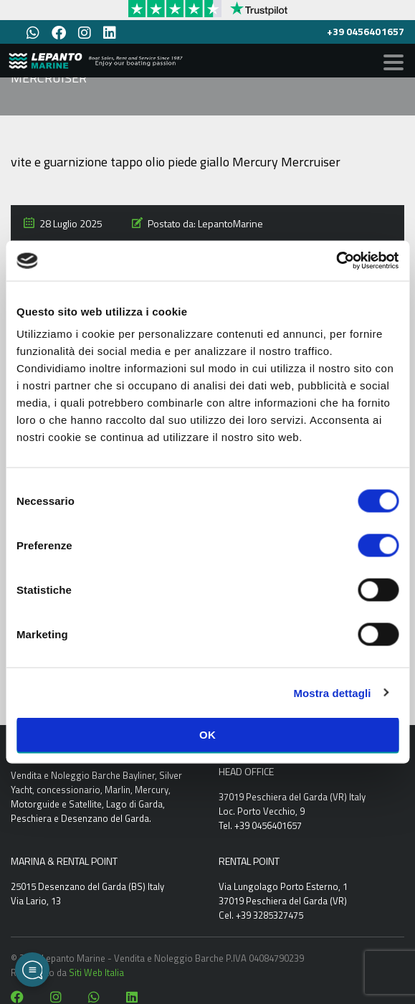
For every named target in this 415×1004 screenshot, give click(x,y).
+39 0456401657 (365, 31)
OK (207, 735)
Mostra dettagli (332, 692)
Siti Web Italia (96, 972)
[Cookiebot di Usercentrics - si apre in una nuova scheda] (336, 261)
